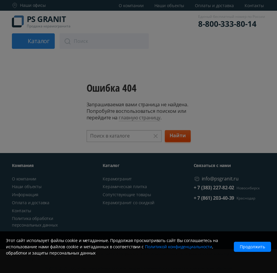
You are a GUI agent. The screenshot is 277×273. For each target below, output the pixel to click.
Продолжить (252, 246)
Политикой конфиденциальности (178, 246)
